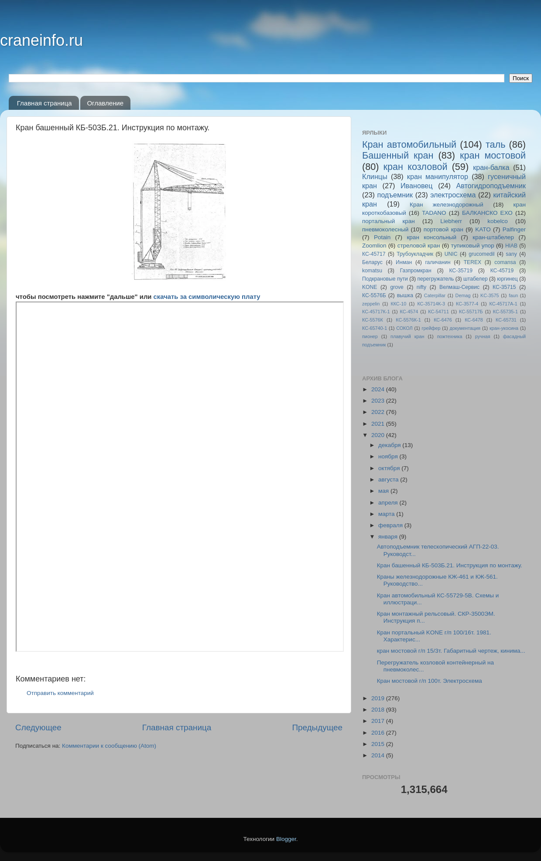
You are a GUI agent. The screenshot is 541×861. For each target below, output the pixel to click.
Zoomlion (374, 245)
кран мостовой (493, 155)
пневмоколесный (385, 229)
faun (513, 295)
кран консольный (431, 237)
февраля (391, 525)
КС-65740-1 (374, 328)
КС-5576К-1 (408, 319)
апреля (388, 502)
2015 (378, 744)
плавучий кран (407, 336)
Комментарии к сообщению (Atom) (109, 745)
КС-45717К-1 (376, 311)
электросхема (453, 195)
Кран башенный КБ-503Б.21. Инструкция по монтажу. (449, 565)
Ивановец (417, 186)
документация (464, 328)
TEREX (472, 262)
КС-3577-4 (467, 303)
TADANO (434, 213)
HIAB (511, 246)
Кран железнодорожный (446, 204)
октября (389, 468)
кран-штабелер (493, 237)
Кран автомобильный (409, 144)
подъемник (395, 195)
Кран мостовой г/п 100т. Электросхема (429, 681)
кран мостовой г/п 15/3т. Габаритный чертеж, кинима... (451, 650)
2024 (378, 389)
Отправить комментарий (60, 693)
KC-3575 (489, 295)
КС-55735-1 (505, 311)
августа (389, 479)
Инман (404, 262)
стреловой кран (418, 245)
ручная (482, 336)
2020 (378, 435)
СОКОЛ (404, 328)
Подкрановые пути (385, 279)
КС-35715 (504, 287)
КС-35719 (461, 271)
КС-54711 (438, 311)
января (388, 536)
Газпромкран (415, 271)
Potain (382, 237)
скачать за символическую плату (205, 296)
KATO (483, 229)
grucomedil (481, 254)
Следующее (38, 727)
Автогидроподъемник (491, 186)
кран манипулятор (437, 176)
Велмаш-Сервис (459, 287)
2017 (378, 721)
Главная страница (44, 103)
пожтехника (449, 336)
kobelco (497, 221)
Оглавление (105, 103)
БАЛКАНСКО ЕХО (487, 213)
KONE (369, 287)
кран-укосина (504, 328)
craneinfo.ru (41, 40)
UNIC (451, 254)
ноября (388, 456)
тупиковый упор (472, 245)
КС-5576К (372, 319)
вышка (405, 295)
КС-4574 (409, 311)
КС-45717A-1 (503, 303)
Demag (463, 295)
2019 (378, 698)
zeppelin (371, 303)
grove (396, 287)
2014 (378, 755)
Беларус (372, 262)
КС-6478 (474, 319)
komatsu (372, 271)
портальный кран (388, 221)
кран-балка (491, 167)
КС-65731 (506, 319)
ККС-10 (398, 303)
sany (511, 254)
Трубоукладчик (415, 254)
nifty (421, 287)
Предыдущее (317, 727)
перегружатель (436, 279)
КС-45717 (374, 254)
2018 (378, 709)
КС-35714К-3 (431, 303)
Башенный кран (397, 155)
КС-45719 (502, 271)
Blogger (286, 839)
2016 (378, 732)
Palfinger (514, 229)
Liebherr (451, 221)
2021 (378, 423)
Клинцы (374, 176)
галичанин (437, 262)
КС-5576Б (374, 295)
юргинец (507, 279)
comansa (505, 262)
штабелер (475, 279)
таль (496, 144)
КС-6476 (443, 319)
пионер (370, 336)
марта (387, 514)
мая (384, 491)
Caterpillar (434, 295)
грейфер (431, 328)
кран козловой (415, 166)
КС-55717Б (471, 311)
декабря (390, 445)
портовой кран (443, 229)
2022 (378, 412)
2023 (378, 400)
